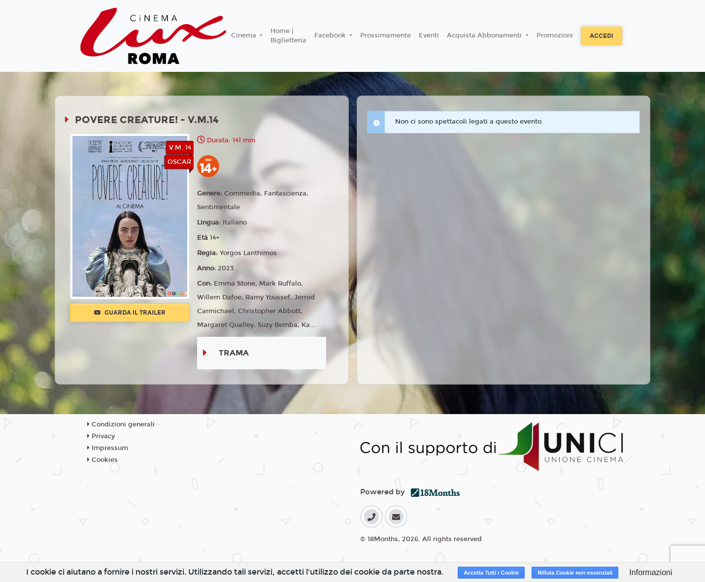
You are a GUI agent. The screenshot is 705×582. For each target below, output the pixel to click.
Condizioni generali (121, 424)
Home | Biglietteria (288, 36)
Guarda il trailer (130, 312)
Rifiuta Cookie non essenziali (574, 573)
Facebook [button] (331, 35)
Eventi (429, 35)
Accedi (601, 35)
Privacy (101, 436)
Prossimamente (385, 35)
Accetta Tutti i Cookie (491, 573)
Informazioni (650, 572)
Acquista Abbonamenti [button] (485, 35)
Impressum (107, 448)
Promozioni (555, 35)
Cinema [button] (244, 35)
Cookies (102, 460)
